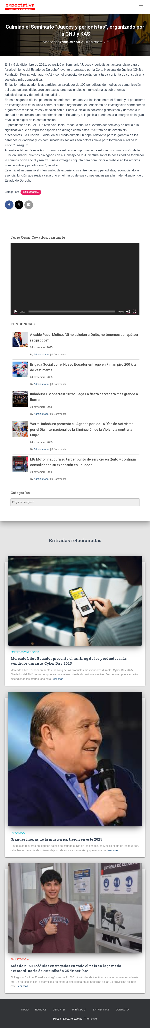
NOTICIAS (40, 1009)
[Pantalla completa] (134, 311)
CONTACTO (122, 1009)
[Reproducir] (16, 311)
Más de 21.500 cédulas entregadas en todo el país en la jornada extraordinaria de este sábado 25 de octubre (66, 968)
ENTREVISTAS (101, 1009)
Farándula (18, 832)
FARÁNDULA (79, 1009)
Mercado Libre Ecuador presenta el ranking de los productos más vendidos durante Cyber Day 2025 (69, 661)
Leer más (57, 678)
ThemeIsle (90, 1018)
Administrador (41, 354)
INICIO (25, 1009)
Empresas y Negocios (25, 652)
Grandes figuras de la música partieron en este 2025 (56, 839)
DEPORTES (59, 1009)
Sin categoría (31, 192)
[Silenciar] (128, 311)
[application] (75, 279)
